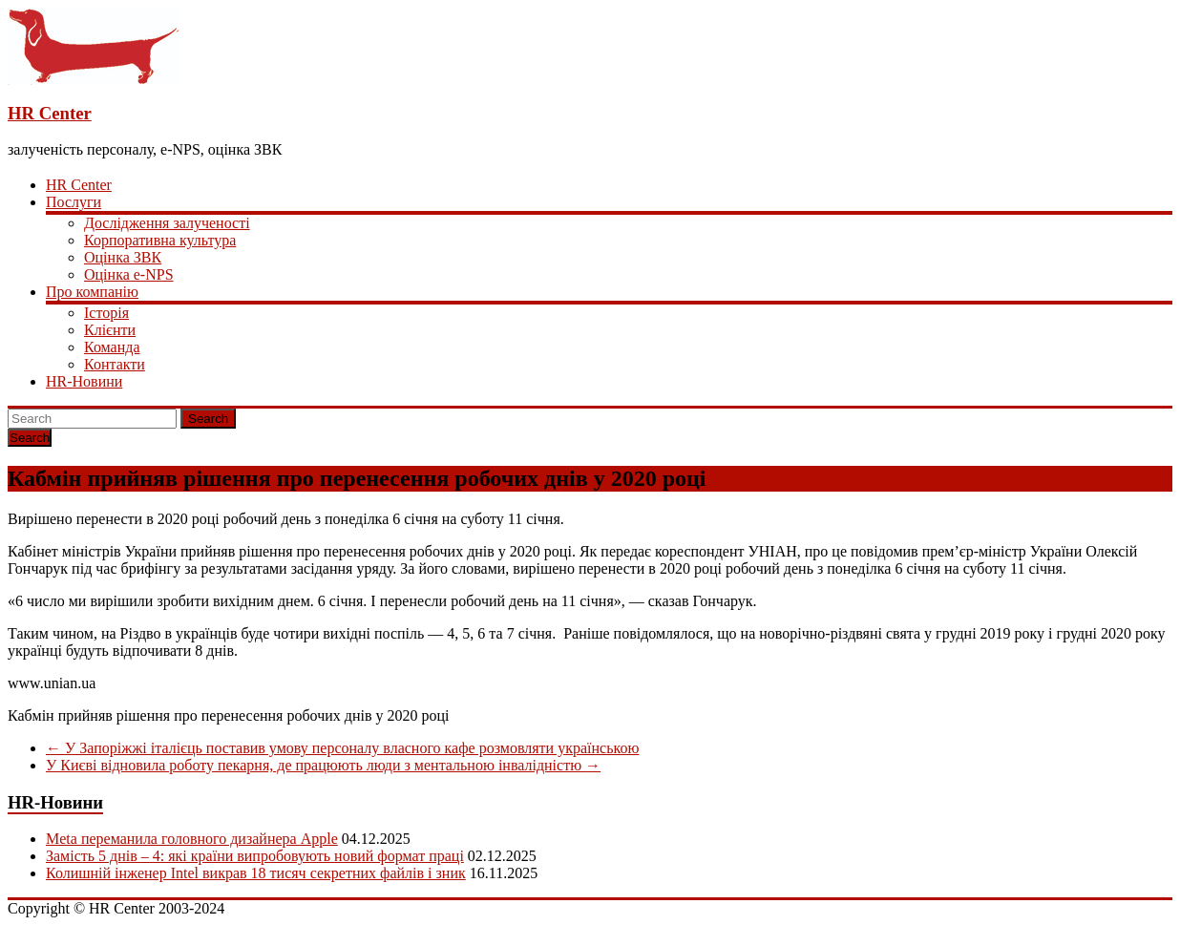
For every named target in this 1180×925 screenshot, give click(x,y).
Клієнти (110, 330)
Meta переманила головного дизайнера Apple (192, 838)
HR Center (50, 113)
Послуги (73, 202)
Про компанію (92, 292)
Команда (112, 347)
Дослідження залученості (167, 223)
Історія (106, 313)
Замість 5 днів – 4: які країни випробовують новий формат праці (255, 856)
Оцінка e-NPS (129, 274)
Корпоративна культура (160, 240)
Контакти (114, 364)
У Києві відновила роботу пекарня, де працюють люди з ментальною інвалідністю (323, 765)
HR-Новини (84, 381)
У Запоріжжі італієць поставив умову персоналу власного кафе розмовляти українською (342, 748)
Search (208, 418)
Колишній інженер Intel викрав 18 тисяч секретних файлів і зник (256, 873)
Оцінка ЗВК (122, 257)
